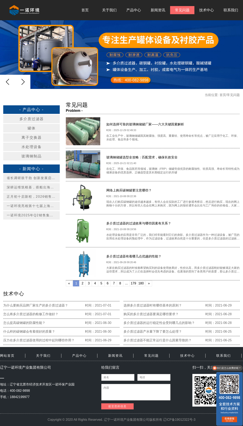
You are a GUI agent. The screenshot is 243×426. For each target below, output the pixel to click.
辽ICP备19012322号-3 (179, 419)
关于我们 (109, 10)
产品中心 (133, 10)
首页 (85, 10)
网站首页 (7, 355)
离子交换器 (31, 138)
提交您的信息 (117, 406)
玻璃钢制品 (31, 156)
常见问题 (182, 10)
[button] (23, 82)
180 (141, 283)
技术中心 (206, 10)
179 (133, 283)
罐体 (32, 128)
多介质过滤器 (31, 119)
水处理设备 (31, 147)
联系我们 (231, 10)
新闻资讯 (158, 10)
